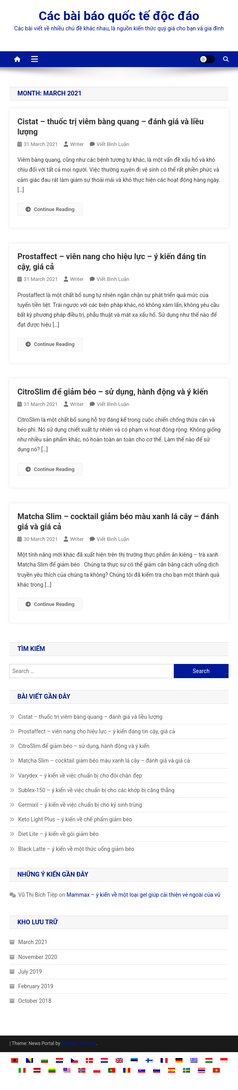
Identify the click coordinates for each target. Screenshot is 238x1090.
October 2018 (34, 1001)
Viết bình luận (113, 144)
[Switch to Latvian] (37, 1070)
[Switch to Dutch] (104, 1060)
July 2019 (30, 971)
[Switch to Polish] (96, 1070)
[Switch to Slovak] (141, 1070)
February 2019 (35, 986)
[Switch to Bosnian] (29, 1060)
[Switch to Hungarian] (208, 1060)
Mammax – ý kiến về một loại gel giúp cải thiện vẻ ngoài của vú (143, 895)
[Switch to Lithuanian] (51, 1070)
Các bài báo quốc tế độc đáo (119, 15)
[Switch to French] (164, 1060)
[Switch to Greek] (193, 1060)
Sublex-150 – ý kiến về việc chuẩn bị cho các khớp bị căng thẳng (96, 790)
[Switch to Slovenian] (156, 1070)
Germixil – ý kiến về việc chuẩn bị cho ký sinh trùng (80, 805)
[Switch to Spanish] (171, 1070)
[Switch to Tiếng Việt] (216, 1070)
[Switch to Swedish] (186, 1070)
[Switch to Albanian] (14, 1060)
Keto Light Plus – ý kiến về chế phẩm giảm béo (75, 819)
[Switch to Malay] (66, 1070)
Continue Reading (50, 209)
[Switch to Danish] (89, 1060)
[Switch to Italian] (22, 1070)
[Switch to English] (119, 1060)
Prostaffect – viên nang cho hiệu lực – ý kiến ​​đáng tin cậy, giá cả (96, 731)
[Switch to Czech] (74, 1060)
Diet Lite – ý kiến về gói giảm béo (58, 834)
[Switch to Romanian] (126, 1070)
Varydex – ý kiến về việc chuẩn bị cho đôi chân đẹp (80, 775)
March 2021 (32, 942)
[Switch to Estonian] (134, 1060)
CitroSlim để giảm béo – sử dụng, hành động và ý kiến (112, 391)
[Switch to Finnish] (149, 1060)
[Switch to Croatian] (59, 1060)
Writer (77, 144)
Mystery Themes (78, 1043)
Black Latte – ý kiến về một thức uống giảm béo (76, 849)
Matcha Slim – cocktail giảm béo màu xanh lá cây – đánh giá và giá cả (104, 760)
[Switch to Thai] (201, 1070)
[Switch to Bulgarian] (44, 1060)
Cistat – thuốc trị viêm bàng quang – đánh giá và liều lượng (90, 717)
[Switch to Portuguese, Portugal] (111, 1070)
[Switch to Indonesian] (223, 1060)
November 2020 (37, 957)
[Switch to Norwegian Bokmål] (81, 1070)
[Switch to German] (179, 1060)
